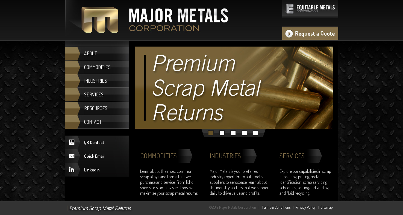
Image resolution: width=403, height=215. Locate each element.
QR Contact (94, 142)
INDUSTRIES (95, 81)
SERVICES (94, 94)
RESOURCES (95, 108)
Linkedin (92, 170)
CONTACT (93, 122)
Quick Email (94, 156)
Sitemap (326, 207)
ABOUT (90, 53)
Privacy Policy (305, 207)
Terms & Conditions (276, 207)
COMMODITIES (97, 67)
